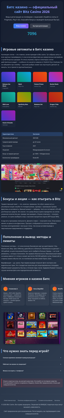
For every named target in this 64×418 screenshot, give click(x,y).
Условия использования (45, 400)
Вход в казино (21, 26)
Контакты (57, 400)
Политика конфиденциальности (27, 400)
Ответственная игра (10, 400)
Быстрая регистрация (40, 26)
